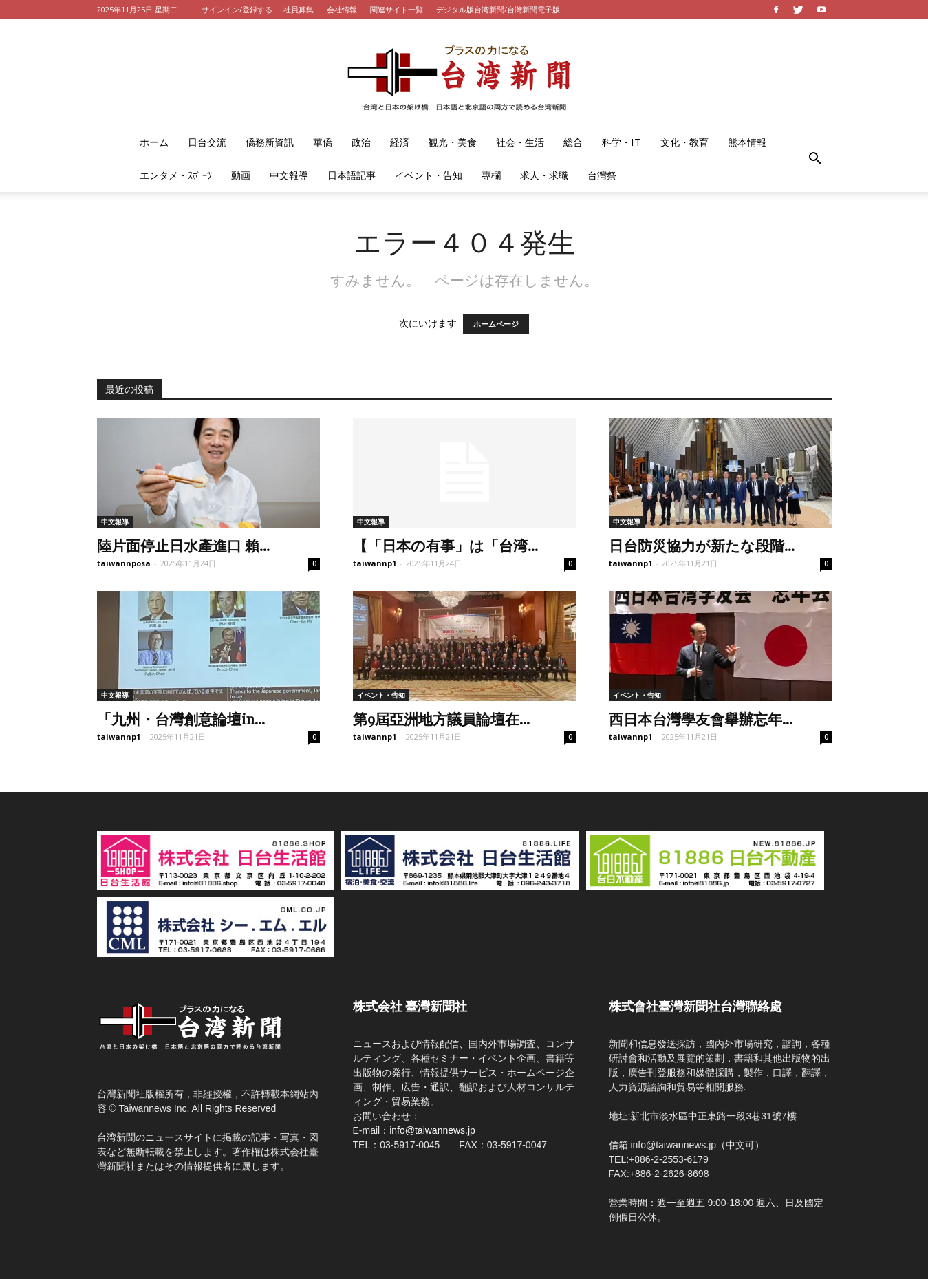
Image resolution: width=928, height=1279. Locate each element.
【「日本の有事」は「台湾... (445, 545)
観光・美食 (453, 142)
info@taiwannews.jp (432, 1130)
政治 (361, 142)
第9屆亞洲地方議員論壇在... (441, 718)
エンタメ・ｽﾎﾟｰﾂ (176, 175)
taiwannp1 (374, 563)
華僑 (322, 142)
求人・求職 (544, 175)
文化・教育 (684, 142)
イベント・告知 (428, 175)
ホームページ (496, 324)
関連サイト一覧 (396, 9)
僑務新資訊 (270, 142)
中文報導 (289, 175)
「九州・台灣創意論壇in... (181, 718)
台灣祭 (601, 175)
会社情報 (342, 9)
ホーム (154, 142)
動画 (240, 175)
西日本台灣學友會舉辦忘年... (700, 718)
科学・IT (621, 142)
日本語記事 (351, 175)
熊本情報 (747, 142)
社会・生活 (520, 142)
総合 (573, 142)
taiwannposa (124, 563)
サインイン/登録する (237, 9)
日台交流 (207, 142)
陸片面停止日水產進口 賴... (183, 545)
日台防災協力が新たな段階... (702, 545)
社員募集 (298, 9)
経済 (399, 142)
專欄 (491, 175)
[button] (815, 158)
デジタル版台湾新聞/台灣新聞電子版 (498, 9)
